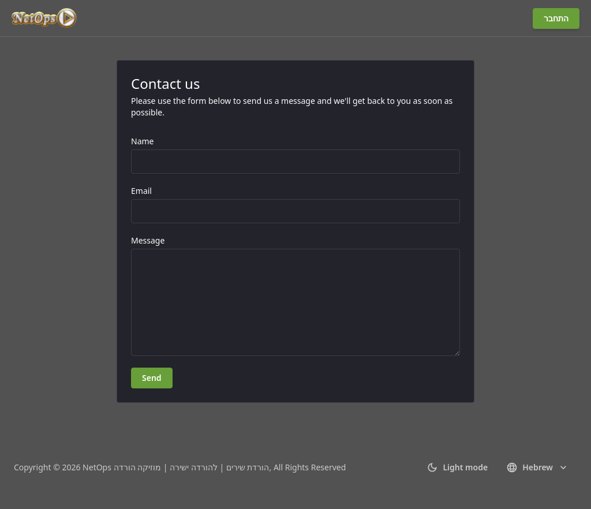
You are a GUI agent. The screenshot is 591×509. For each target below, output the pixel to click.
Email (141, 190)
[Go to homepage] (45, 18)
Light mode (457, 467)
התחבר (556, 18)
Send (152, 377)
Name (142, 141)
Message (147, 240)
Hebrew (537, 467)
